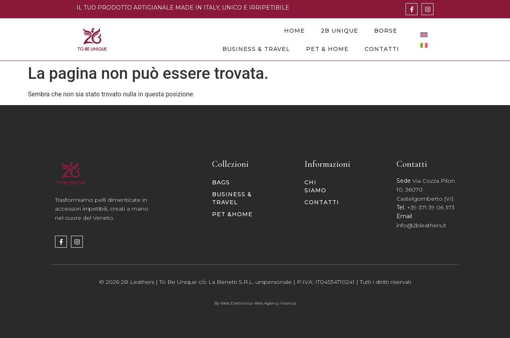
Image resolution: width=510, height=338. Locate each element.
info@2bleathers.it (421, 225)
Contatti (382, 49)
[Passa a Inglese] (424, 34)
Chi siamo (315, 186)
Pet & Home (327, 49)
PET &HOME (232, 214)
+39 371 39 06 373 (431, 207)
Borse (385, 30)
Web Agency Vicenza (275, 303)
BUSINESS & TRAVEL (232, 198)
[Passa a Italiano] (424, 45)
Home (294, 30)
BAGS (221, 182)
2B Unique (339, 30)
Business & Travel (256, 49)
